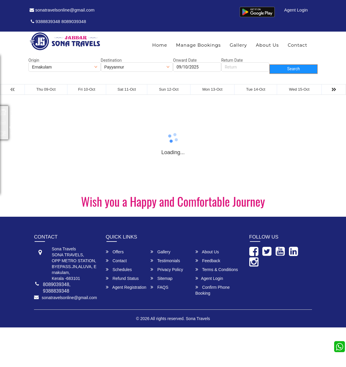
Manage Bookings (198, 45)
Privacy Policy (167, 269)
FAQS (159, 287)
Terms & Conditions (216, 269)
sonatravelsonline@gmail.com (62, 9)
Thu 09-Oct (46, 89)
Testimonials (165, 260)
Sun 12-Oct (169, 89)
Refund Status (122, 278)
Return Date (232, 60)
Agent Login (296, 9)
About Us (267, 45)
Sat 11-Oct (126, 89)
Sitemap (161, 278)
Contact (297, 45)
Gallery (238, 45)
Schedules (119, 269)
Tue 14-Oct (255, 89)
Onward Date (185, 60)
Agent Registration (126, 287)
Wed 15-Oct (299, 89)
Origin (33, 60)
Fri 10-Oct (86, 89)
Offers (115, 251)
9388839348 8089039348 (58, 21)
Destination (111, 60)
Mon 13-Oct (212, 89)
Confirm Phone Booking (212, 290)
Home (159, 45)
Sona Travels (198, 318)
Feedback (207, 260)
